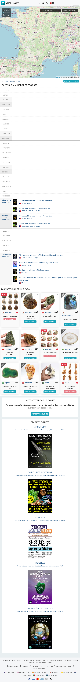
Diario (6, 81)
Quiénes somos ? (41, 660)
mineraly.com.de (39, 672)
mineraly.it (54, 672)
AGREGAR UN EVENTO (40, 414)
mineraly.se (51, 675)
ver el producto (9, 319)
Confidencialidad (28, 660)
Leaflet (58, 77)
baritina (27, 349)
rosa (65, 382)
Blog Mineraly (12, 666)
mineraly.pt (38, 675)
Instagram (34, 666)
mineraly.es (66, 672)
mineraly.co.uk (23, 672)
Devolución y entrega (56, 660)
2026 (12, 81)
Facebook (24, 666)
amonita (7, 312)
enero (18, 81)
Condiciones (6, 660)
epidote (46, 312)
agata (66, 349)
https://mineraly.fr (40, 668)
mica (45, 382)
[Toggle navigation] (76, 3)
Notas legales (16, 660)
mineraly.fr (9, 672)
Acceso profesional (71, 660)
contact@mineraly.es (63, 666)
